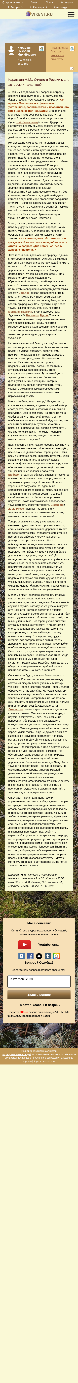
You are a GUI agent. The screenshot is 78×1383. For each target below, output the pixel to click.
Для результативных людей (16, 1054)
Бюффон (14, 474)
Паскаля (26, 311)
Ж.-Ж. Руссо (16, 508)
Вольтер (24, 292)
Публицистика (59, 47)
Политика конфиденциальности (39, 1051)
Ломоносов (15, 709)
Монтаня (14, 311)
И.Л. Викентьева (27, 122)
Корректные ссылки (44, 1061)
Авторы (15, 7)
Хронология (13, 2)
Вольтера (32, 315)
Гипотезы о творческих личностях (57, 55)
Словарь (38, 7)
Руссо (44, 315)
